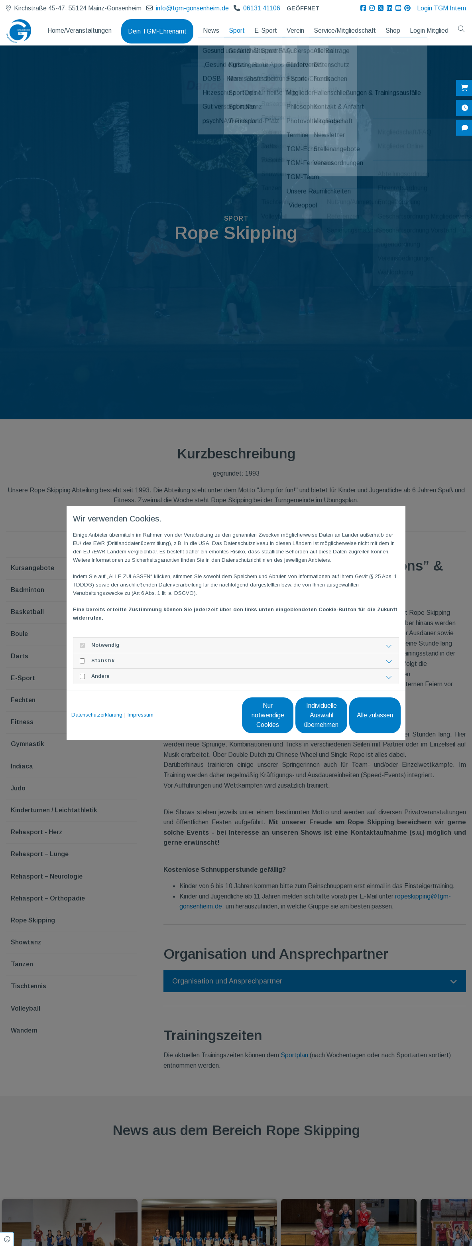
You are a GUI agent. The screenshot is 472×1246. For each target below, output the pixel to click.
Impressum (140, 715)
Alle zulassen (364, 715)
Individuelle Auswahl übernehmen (288, 715)
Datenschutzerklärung (96, 715)
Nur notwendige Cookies (212, 715)
